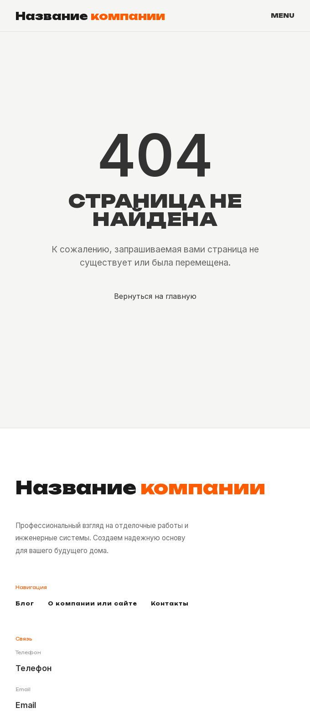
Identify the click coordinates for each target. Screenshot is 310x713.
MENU (282, 15)
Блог (25, 603)
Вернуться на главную (155, 296)
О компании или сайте (92, 603)
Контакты (170, 603)
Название (90, 16)
